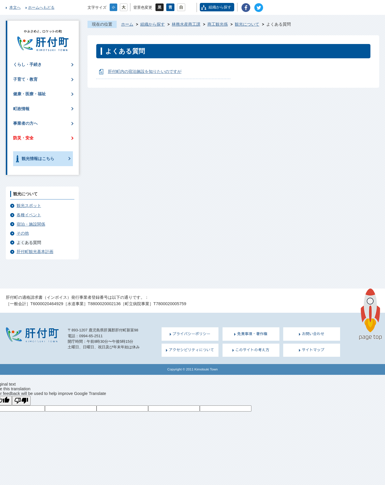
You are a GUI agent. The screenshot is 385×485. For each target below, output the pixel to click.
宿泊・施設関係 (31, 224)
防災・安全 (23, 138)
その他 (23, 233)
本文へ (15, 7)
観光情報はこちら (38, 158)
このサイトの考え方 (252, 349)
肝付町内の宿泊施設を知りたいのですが (144, 71)
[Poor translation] (21, 400)
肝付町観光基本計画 (35, 251)
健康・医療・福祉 (29, 94)
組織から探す (220, 7)
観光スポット (29, 205)
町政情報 (21, 108)
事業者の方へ (25, 123)
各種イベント (29, 214)
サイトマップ (313, 349)
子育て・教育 (25, 79)
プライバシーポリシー (192, 333)
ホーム (127, 24)
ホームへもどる (41, 7)
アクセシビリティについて (191, 349)
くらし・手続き (27, 64)
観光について (247, 24)
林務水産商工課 (186, 24)
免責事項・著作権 (252, 333)
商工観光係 (217, 24)
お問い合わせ (313, 333)
